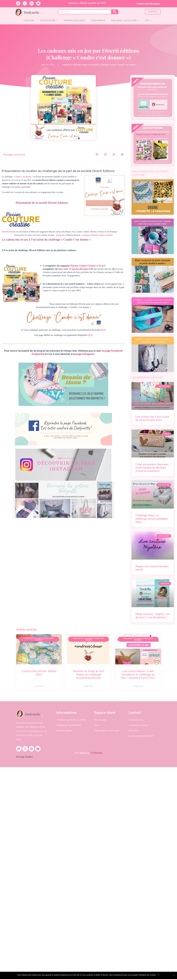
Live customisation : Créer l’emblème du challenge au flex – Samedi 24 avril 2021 (138, 675)
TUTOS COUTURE (49, 20)
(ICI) (90, 335)
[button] (97, 155)
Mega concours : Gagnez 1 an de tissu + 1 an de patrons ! (152, 615)
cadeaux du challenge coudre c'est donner (80, 64)
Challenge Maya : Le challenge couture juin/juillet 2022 (151, 519)
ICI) (104, 329)
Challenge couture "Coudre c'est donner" (118, 64)
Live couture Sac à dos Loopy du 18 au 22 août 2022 (152, 418)
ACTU (149, 20)
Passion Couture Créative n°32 (86, 265)
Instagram (60, 235)
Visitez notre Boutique (148, 3)
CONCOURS (29, 20)
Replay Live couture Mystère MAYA (152, 568)
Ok (158, 975)
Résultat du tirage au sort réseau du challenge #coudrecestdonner (88, 675)
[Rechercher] (114, 12)
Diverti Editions (9, 232)
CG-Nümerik (96, 752)
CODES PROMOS (98, 20)
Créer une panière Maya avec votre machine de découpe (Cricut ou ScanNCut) (152, 468)
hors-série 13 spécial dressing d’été (75, 269)
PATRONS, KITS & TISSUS (74, 20)
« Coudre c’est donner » (23, 177)
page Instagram (84, 354)
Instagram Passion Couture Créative (97, 235)
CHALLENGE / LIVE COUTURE (125, 20)
